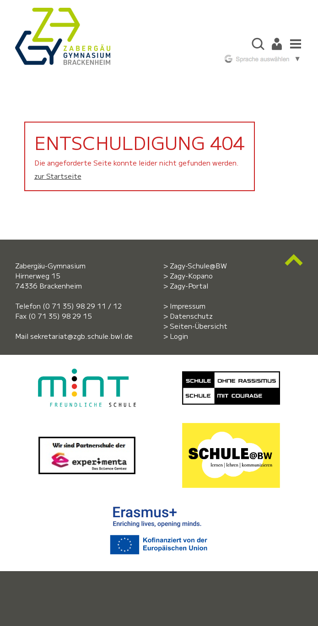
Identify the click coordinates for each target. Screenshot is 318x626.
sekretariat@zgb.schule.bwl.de (81, 336)
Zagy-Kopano (191, 275)
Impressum (187, 305)
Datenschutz (191, 316)
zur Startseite (57, 176)
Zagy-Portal (189, 285)
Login (179, 336)
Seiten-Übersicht (198, 326)
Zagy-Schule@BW (198, 265)
